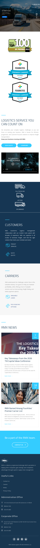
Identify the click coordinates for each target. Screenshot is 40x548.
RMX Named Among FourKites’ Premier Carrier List (18, 410)
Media (5, 487)
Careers (5, 484)
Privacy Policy (7, 491)
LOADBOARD (24, 145)
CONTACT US (20, 445)
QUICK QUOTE (9, 145)
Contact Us (6, 481)
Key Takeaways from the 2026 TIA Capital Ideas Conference (18, 360)
